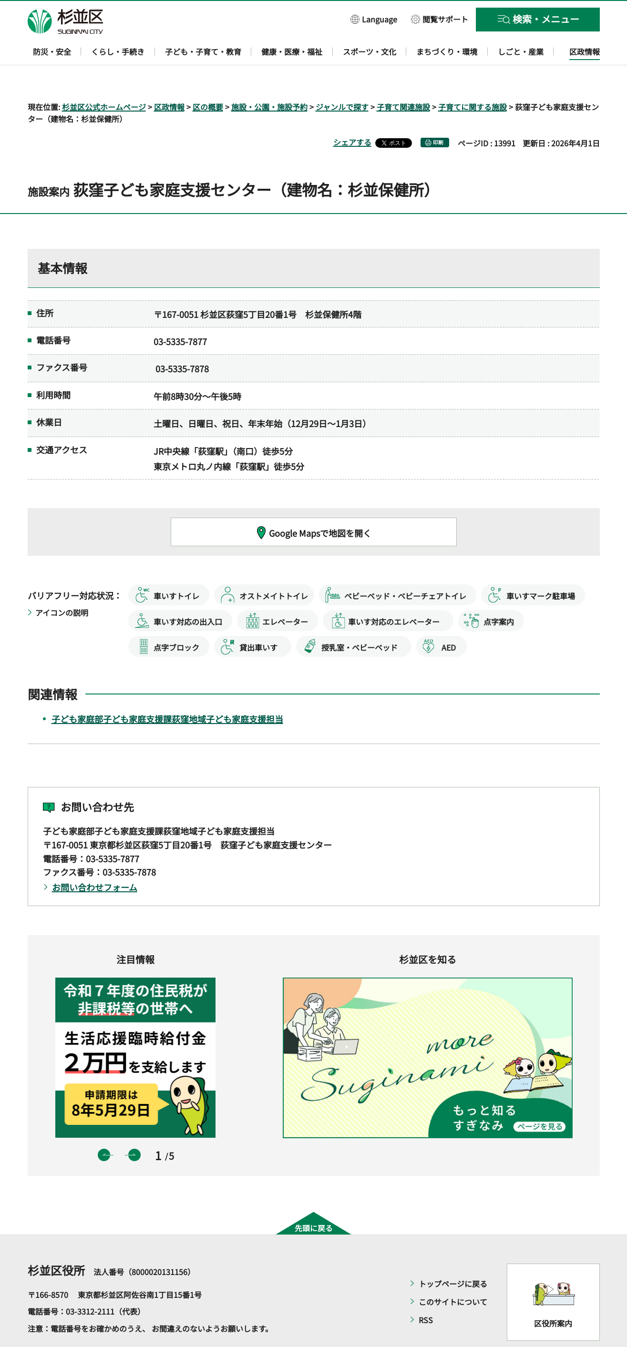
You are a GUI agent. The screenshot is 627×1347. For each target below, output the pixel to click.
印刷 (438, 115)
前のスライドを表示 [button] (104, 1127)
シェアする (352, 115)
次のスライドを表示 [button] (134, 1127)
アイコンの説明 (61, 585)
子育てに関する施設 (472, 79)
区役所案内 (553, 1296)
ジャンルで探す (342, 79)
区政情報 (169, 79)
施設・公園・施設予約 (269, 79)
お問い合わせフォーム (94, 860)
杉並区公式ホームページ (104, 79)
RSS (426, 1292)
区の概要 (208, 79)
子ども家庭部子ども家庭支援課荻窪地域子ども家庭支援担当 (167, 691)
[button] (374, 18)
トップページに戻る (453, 1256)
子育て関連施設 (403, 79)
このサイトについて (453, 1274)
